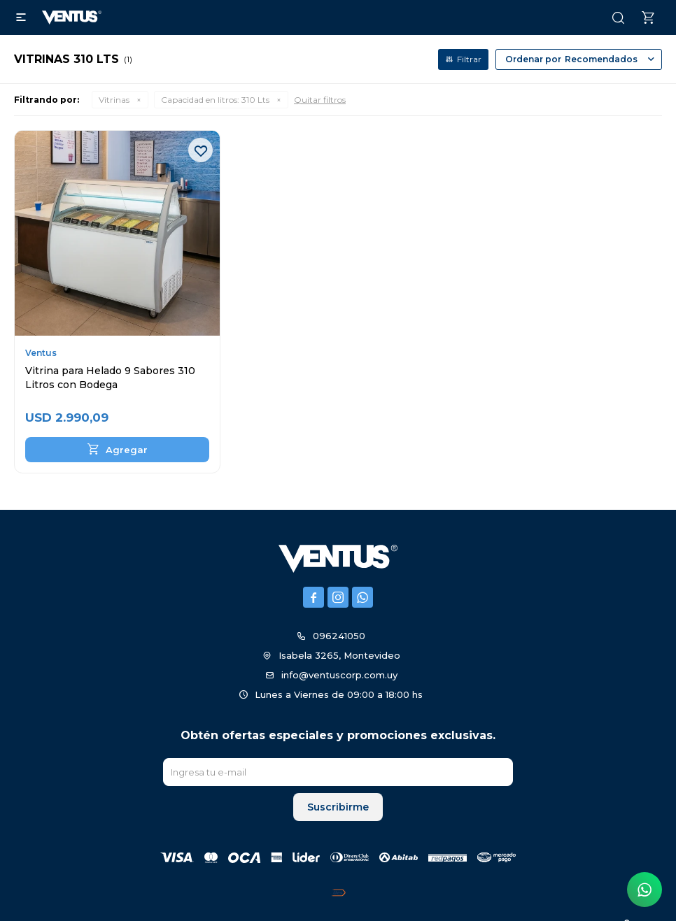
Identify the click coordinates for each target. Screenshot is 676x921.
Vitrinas (114, 99)
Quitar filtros (320, 99)
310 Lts (215, 99)
